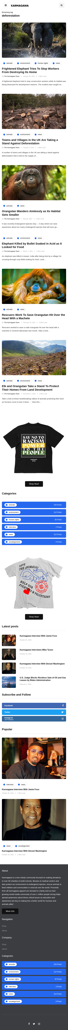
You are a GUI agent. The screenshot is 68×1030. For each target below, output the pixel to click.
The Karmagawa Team (11, 76)
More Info (10, 911)
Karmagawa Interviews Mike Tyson (36, 665)
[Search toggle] (61, 5)
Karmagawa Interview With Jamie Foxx (38, 651)
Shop (4, 926)
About (4, 930)
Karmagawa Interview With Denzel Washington (42, 679)
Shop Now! (34, 491)
